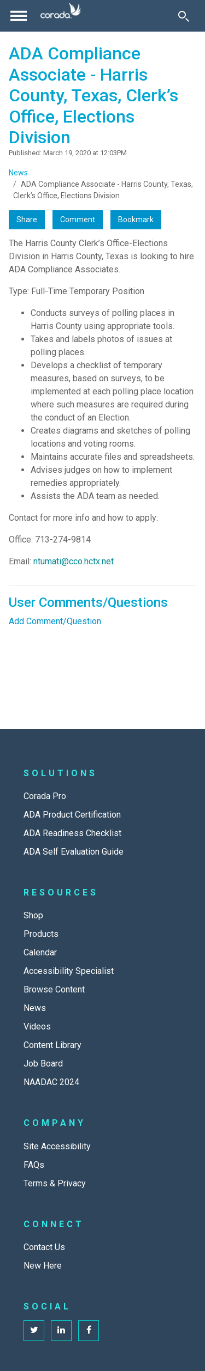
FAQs (34, 1165)
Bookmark (136, 219)
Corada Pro (45, 796)
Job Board (43, 1063)
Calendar (40, 952)
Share (26, 219)
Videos (37, 1026)
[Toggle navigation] (18, 15)
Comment (77, 219)
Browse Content (54, 989)
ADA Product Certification (72, 814)
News (18, 172)
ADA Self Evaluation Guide (74, 851)
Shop (33, 915)
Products (41, 934)
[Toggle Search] (183, 15)
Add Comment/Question (55, 621)
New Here (43, 1265)
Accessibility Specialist (69, 971)
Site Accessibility (57, 1146)
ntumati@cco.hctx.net (73, 561)
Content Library (52, 1045)
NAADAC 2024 (51, 1082)
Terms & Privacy (55, 1183)
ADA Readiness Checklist (72, 833)
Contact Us (44, 1247)
